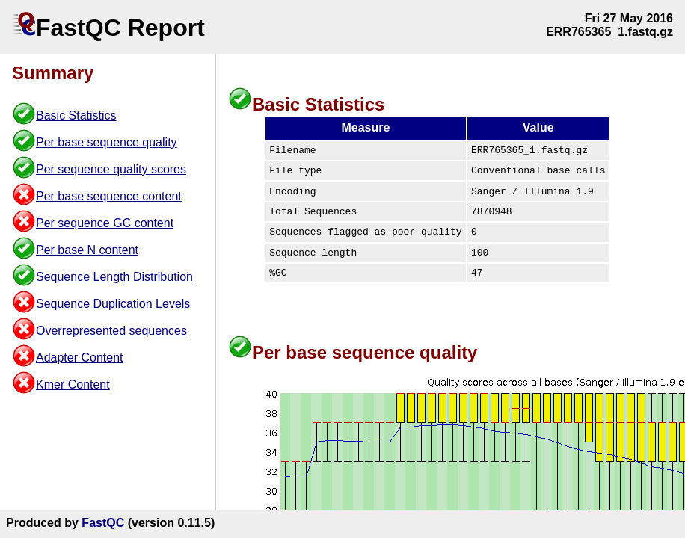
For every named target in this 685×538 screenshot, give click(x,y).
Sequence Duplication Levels (113, 303)
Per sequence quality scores (111, 169)
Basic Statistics (76, 115)
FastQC (103, 522)
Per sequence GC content (104, 223)
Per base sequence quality (106, 142)
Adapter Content (79, 357)
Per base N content (87, 250)
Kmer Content (73, 384)
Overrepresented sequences (111, 330)
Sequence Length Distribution (114, 276)
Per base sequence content (109, 196)
